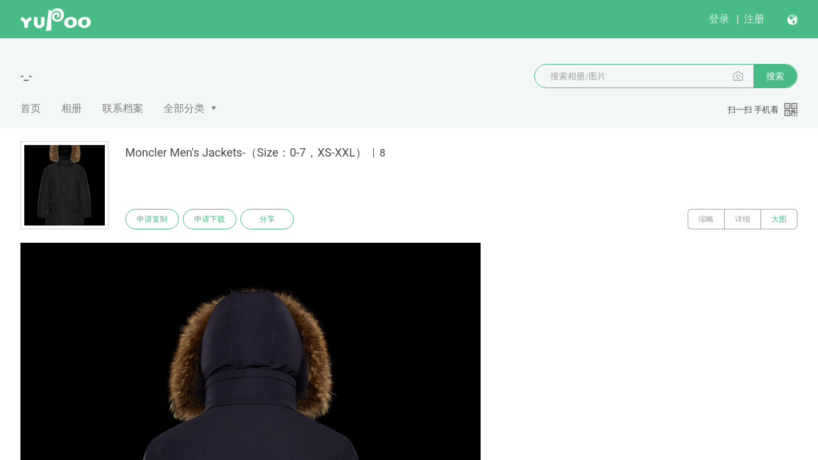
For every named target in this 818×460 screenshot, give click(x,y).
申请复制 (152, 219)
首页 (30, 108)
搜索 (775, 76)
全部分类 (184, 108)
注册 (754, 19)
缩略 (706, 219)
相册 (71, 108)
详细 (742, 219)
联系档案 (122, 108)
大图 (779, 219)
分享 (267, 219)
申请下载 (209, 219)
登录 (719, 19)
